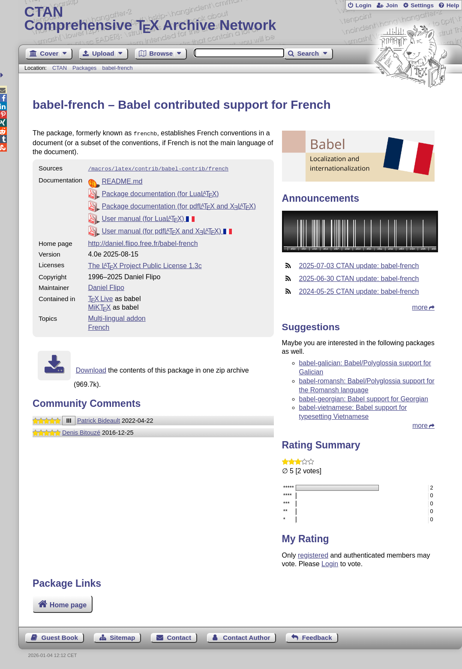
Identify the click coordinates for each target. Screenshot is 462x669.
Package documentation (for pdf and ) (179, 204)
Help (453, 5)
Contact (179, 637)
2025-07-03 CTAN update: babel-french (359, 265)
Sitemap (122, 637)
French (98, 325)
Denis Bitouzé (81, 430)
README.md (122, 179)
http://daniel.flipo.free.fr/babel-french (143, 241)
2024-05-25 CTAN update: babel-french (359, 291)
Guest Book (60, 637)
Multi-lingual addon (116, 316)
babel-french (117, 68)
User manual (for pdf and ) (166, 229)
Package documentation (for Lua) (160, 192)
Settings (422, 5)
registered (313, 555)
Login (363, 5)
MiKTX (99, 305)
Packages (85, 68)
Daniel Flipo (106, 286)
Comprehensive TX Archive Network (240, 19)
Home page (68, 605)
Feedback (317, 637)
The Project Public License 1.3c (144, 264)
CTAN (59, 68)
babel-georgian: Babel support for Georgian (363, 399)
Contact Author (246, 637)
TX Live (100, 297)
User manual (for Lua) (148, 217)
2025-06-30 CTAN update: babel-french (359, 278)
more (420, 307)
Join (392, 5)
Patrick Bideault (98, 418)
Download (91, 368)
